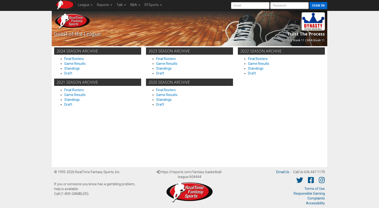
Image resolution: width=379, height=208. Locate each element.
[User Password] (289, 5)
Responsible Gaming (309, 193)
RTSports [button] (153, 5)
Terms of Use (314, 189)
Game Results (75, 64)
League (85, 5)
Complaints (316, 198)
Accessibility (315, 203)
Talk (121, 5)
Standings (72, 68)
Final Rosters (74, 59)
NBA (135, 5)
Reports (104, 5)
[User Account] (250, 5)
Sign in (318, 5)
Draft (68, 73)
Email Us (282, 172)
